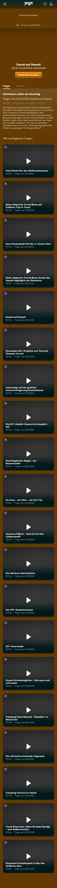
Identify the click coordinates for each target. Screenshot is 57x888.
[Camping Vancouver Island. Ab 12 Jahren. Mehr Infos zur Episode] (28, 783)
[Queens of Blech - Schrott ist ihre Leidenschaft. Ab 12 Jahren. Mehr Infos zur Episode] (28, 527)
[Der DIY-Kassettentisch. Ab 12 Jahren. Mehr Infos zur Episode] (28, 600)
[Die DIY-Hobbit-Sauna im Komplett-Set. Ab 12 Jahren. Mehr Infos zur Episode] (28, 417)
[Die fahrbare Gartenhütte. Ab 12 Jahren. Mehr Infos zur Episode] (28, 563)
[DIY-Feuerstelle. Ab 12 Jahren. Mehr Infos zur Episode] (28, 636)
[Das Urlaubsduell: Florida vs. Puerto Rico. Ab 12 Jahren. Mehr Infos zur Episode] (28, 234)
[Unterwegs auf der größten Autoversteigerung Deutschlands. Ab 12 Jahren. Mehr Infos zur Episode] (28, 380)
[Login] (51, 3)
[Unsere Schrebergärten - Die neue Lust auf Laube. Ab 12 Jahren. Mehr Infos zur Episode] (28, 673)
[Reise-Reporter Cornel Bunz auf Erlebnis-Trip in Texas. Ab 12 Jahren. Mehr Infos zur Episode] (28, 197)
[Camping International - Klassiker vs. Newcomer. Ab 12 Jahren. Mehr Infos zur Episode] (28, 710)
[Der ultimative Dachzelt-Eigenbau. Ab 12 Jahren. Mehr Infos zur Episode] (28, 746)
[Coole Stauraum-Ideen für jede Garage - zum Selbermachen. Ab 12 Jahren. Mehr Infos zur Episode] (28, 819)
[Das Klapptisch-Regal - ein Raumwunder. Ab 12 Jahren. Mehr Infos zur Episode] (28, 453)
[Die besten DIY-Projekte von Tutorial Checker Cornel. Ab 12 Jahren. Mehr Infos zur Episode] (28, 344)
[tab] (7, 86)
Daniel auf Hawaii (28, 15)
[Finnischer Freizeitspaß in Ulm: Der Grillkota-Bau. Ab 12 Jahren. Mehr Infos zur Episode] (28, 856)
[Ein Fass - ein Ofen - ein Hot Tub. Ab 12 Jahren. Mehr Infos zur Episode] (28, 490)
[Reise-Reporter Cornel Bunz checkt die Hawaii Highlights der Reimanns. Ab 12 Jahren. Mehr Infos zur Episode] (28, 270)
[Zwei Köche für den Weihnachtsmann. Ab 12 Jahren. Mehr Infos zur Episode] (28, 161)
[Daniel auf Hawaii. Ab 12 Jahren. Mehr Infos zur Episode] (28, 307)
